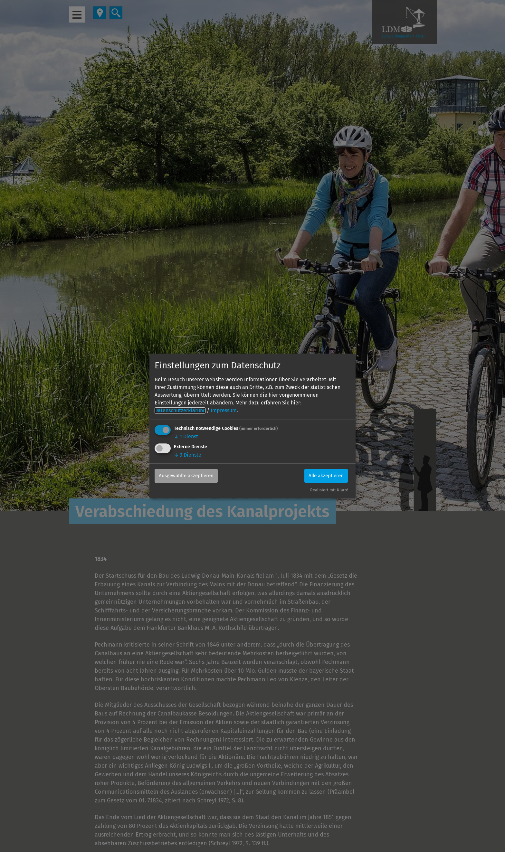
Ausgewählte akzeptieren (188, 476)
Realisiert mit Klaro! (329, 490)
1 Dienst (186, 436)
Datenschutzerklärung (180, 410)
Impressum (224, 410)
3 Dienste (187, 455)
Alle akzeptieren (324, 476)
